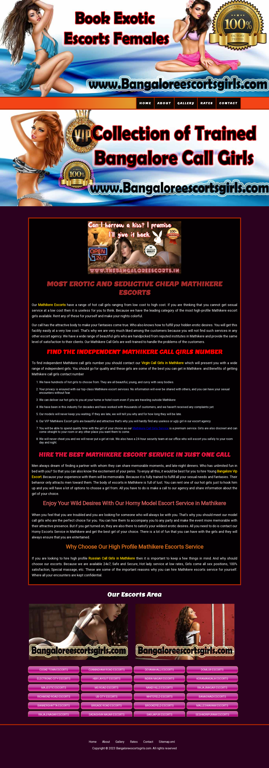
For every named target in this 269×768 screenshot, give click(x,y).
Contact (228, 103)
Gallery (185, 103)
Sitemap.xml (167, 742)
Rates (206, 103)
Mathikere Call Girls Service (150, 428)
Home (145, 103)
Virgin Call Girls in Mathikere (162, 363)
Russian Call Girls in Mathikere (112, 558)
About (164, 103)
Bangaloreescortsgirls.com (133, 748)
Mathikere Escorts (52, 305)
